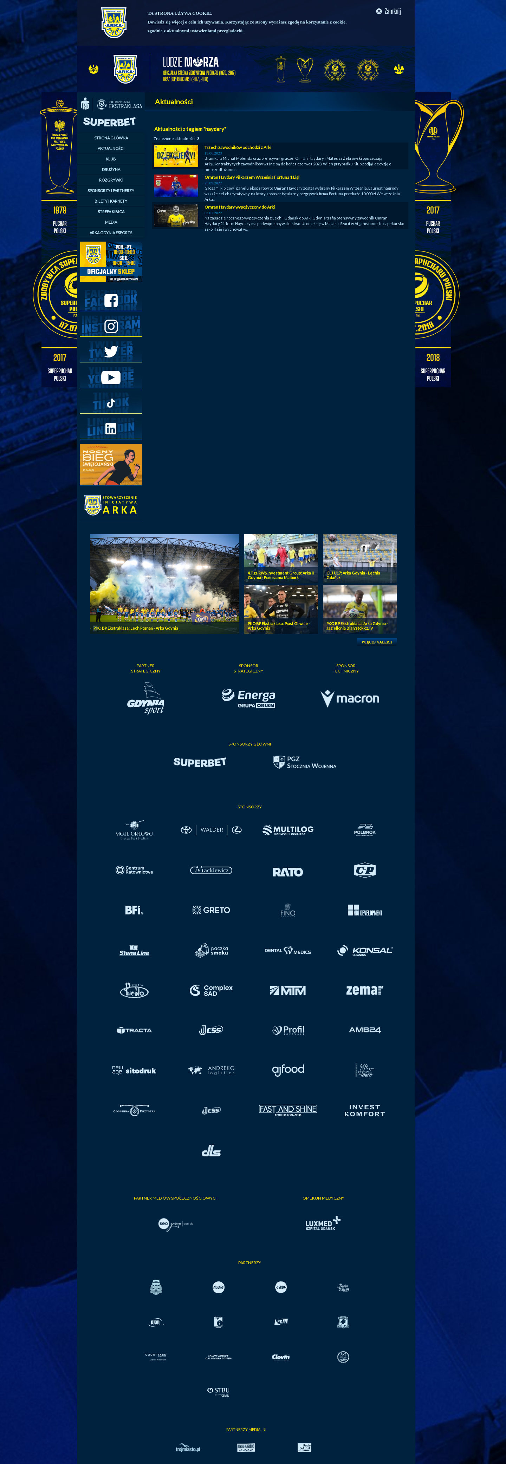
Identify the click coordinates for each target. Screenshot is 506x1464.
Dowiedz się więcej (166, 22)
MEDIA (111, 222)
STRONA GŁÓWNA (111, 138)
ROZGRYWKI (111, 180)
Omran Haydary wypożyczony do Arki (240, 207)
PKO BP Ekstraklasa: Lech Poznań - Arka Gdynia (135, 628)
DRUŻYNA (111, 169)
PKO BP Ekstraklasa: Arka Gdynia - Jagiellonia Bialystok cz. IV (357, 625)
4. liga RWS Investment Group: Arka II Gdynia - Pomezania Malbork (281, 575)
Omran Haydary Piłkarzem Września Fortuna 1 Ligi (252, 177)
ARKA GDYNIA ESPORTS (111, 232)
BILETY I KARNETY (111, 201)
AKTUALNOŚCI (111, 148)
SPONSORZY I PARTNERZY (110, 190)
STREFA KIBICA (111, 211)
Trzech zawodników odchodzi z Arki (238, 147)
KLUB (111, 159)
